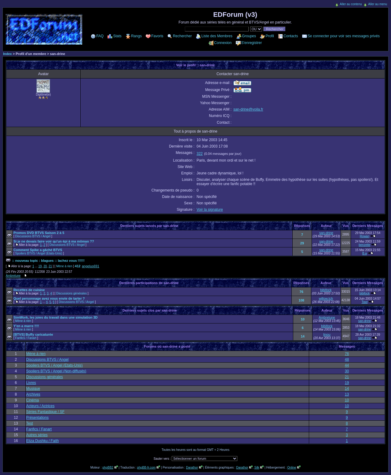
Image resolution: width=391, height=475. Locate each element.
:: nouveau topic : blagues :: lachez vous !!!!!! (48, 260)
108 (301, 300)
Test (29, 423)
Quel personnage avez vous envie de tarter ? (49, 298)
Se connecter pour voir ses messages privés (344, 36)
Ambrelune (13, 275)
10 (303, 319)
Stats (117, 36)
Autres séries (37, 435)
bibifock (325, 290)
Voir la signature (210, 209)
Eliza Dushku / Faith (42, 441)
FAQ (100, 36)
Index (7, 54)
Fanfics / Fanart (25, 338)
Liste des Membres (216, 36)
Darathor (192, 467)
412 (77, 266)
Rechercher (182, 36)
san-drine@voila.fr (248, 109)
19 (40, 266)
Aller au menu (377, 4)
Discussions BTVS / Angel (33, 236)
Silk (256, 467)
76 (301, 292)
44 (347, 365)
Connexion (223, 43)
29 (302, 243)
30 (347, 371)
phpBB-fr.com (146, 467)
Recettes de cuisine (29, 290)
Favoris (157, 36)
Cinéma (32, 400)
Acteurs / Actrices (40, 406)
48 (347, 359)
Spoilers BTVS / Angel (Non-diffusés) (56, 371)
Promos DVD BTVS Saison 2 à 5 (38, 233)
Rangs (136, 36)
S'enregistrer (251, 43)
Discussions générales (71, 293)
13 (347, 394)
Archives (33, 394)
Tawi (364, 302)
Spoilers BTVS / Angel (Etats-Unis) (38, 253)
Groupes (249, 36)
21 (50, 266)
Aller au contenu (351, 4)
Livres (31, 383)
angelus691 (90, 266)
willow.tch (326, 298)
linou (326, 334)
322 (200, 154)
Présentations (37, 417)
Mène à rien (64, 266)
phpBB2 (107, 467)
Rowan (364, 236)
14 (303, 336)
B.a (364, 253)
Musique (33, 388)
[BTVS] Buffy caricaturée (33, 334)
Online (291, 467)
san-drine (326, 233)
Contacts (290, 36)
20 (45, 266)
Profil (269, 36)
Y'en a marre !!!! (26, 326)
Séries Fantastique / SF (45, 412)
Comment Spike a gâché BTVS (37, 250)
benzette (364, 245)
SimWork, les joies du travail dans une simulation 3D (55, 317)
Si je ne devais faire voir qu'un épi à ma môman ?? (53, 241)
